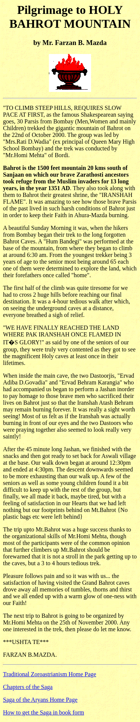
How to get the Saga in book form (43, 712)
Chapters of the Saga (28, 687)
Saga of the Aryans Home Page (40, 699)
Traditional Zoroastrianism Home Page (49, 674)
